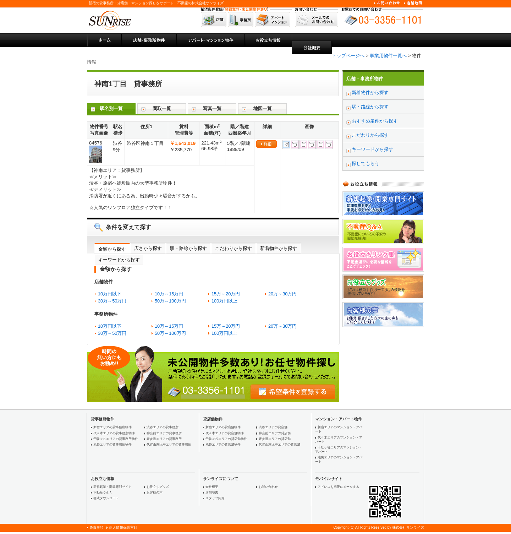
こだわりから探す (233, 248)
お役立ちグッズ (158, 487)
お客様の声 (155, 492)
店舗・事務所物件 (364, 78)
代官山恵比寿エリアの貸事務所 (169, 444)
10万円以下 (109, 293)
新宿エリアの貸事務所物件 (112, 427)
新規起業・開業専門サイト (112, 487)
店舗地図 (211, 492)
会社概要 (211, 487)
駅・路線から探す (188, 248)
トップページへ (348, 55)
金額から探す (112, 249)
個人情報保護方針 (123, 527)
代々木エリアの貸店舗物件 (224, 433)
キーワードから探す (119, 259)
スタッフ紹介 (215, 498)
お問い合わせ (268, 487)
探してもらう (365, 163)
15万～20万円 (225, 293)
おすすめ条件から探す (375, 121)
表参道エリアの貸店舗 (275, 439)
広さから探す (148, 248)
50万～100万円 (170, 301)
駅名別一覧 (111, 108)
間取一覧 (162, 108)
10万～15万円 (169, 293)
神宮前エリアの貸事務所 (164, 433)
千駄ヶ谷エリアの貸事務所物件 (115, 439)
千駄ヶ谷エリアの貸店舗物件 (226, 439)
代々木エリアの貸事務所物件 (114, 433)
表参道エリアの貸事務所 (164, 439)
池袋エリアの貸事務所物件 (112, 444)
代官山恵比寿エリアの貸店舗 (279, 444)
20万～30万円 (282, 293)
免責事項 (96, 527)
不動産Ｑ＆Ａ (102, 492)
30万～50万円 (112, 301)
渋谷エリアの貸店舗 (273, 427)
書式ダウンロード (106, 498)
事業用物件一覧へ (388, 55)
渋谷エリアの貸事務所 (162, 427)
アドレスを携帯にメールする (338, 487)
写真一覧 (212, 108)
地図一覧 (262, 108)
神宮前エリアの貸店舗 (275, 433)
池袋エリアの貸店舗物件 (223, 444)
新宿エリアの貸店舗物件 (223, 427)
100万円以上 (224, 301)
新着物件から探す (278, 248)
